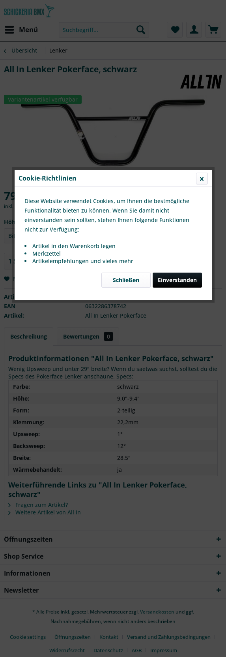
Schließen (126, 187)
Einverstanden (177, 187)
